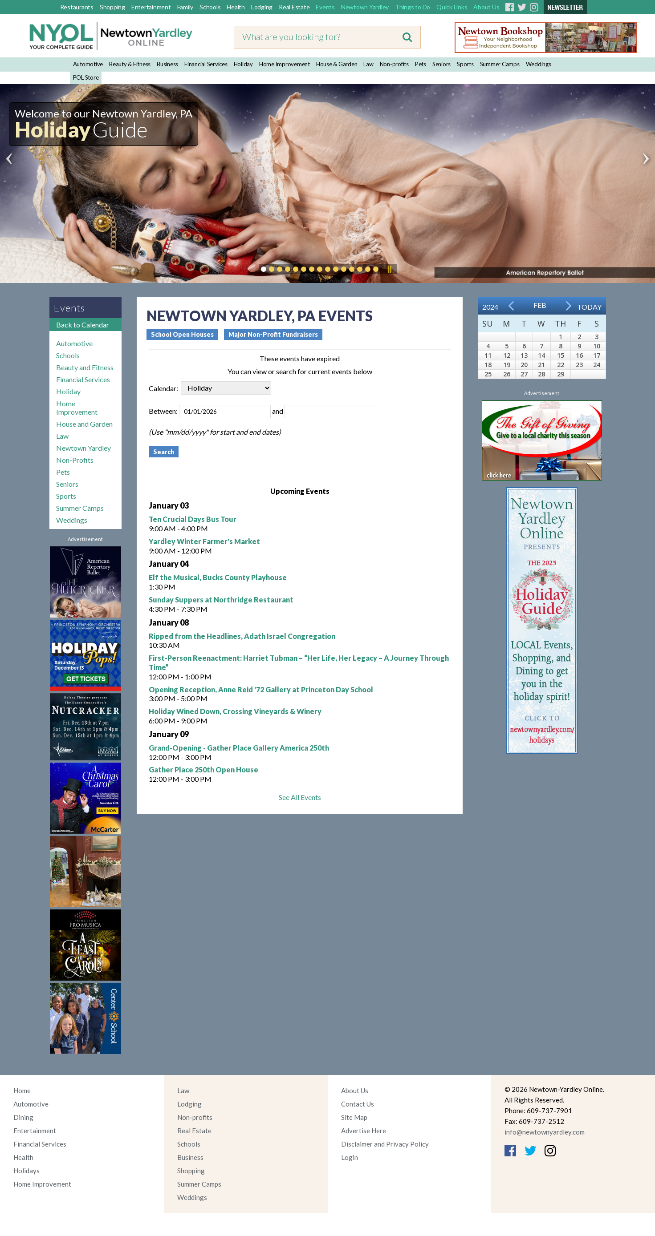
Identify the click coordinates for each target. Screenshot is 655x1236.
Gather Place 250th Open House (203, 769)
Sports (465, 64)
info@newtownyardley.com (544, 1132)
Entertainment (151, 7)
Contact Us (357, 1104)
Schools (209, 7)
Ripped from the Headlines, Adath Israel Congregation (242, 636)
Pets (420, 64)
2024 (490, 307)
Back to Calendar (82, 324)
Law (368, 64)
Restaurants (77, 7)
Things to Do (412, 7)
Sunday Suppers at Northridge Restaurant (221, 599)
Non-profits (394, 64)
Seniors (441, 64)
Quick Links (451, 7)
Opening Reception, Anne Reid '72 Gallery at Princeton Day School (261, 689)
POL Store (86, 77)
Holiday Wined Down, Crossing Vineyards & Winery (235, 711)
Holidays (26, 1171)
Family (185, 7)
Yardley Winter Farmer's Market (204, 541)
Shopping (112, 7)
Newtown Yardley (365, 7)
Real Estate (294, 7)
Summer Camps (500, 64)
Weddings (538, 64)
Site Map (354, 1117)
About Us (486, 7)
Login (349, 1157)
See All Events (300, 797)
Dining (23, 1117)
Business (167, 64)
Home (22, 1091)
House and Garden (84, 424)
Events (325, 7)
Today (589, 307)
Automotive (88, 64)
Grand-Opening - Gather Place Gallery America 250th (239, 747)
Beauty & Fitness (130, 64)
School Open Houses (182, 334)
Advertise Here (363, 1131)
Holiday (243, 64)
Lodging (262, 7)
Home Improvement (284, 64)
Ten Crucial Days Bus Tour (192, 519)
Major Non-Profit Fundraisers (273, 334)
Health (236, 7)
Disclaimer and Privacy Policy (385, 1144)
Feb (539, 305)
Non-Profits (75, 460)
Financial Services (206, 64)
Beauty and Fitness (85, 367)
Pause (389, 269)
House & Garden (337, 64)
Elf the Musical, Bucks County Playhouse (218, 577)
